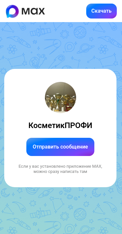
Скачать (101, 11)
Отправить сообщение (60, 147)
